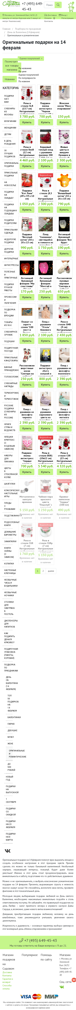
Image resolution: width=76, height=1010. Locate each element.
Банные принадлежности (8, 368)
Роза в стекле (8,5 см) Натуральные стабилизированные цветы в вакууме (49, 198)
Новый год (9, 778)
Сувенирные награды (8, 385)
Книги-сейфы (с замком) (8, 552)
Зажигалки (8, 541)
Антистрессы (8, 265)
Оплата (47, 18)
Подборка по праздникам (28, 28)
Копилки (8, 563)
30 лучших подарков (8, 153)
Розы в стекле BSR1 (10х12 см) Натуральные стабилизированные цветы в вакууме (49, 461)
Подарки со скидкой (9, 811)
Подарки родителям (8, 221)
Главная (6, 28)
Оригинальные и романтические (11, 754)
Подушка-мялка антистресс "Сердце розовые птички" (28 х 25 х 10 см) (27, 461)
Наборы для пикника (8, 458)
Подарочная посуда (8, 349)
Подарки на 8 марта (9, 837)
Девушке (10, 730)
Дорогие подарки (8, 250)
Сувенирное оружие (8, 333)
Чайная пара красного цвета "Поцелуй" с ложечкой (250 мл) (45, 503)
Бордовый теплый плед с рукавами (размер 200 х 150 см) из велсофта (45, 153)
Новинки (10, 79)
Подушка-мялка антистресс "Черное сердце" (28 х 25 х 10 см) (45, 110)
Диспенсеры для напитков (8, 624)
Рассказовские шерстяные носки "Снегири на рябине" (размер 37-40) (28, 373)
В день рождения (8, 142)
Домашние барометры (8, 533)
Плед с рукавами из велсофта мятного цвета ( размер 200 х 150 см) (64, 417)
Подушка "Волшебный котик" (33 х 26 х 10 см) (64, 194)
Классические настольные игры (8, 493)
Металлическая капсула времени (28, 499)
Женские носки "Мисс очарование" (64, 106)
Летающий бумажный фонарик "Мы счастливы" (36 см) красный (27, 285)
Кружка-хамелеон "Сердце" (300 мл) (64, 500)
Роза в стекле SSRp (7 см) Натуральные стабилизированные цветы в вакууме (49, 548)
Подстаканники (8, 516)
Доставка (52, 15)
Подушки (8, 341)
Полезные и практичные (8, 275)
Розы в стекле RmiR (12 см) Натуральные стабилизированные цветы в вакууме (31, 155)
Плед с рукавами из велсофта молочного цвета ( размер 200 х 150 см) (64, 373)
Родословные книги (8, 523)
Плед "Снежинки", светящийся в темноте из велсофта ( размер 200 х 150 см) (45, 242)
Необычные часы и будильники (8, 583)
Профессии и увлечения (8, 300)
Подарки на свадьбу (8, 195)
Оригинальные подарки (8, 164)
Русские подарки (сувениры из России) (8, 411)
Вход (64, 15)
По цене (22, 71)
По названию (25, 68)
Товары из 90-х (8, 323)
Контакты (48, 21)
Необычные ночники (8, 594)
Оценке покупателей (29, 74)
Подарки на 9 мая (8, 99)
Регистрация (67, 18)
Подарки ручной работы (8, 287)
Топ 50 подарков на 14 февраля (10, 703)
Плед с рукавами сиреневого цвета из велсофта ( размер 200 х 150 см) (45, 417)
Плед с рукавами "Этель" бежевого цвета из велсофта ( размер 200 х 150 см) (45, 331)
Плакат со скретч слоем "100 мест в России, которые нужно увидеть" (27, 331)
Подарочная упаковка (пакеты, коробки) (8, 653)
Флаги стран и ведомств (8, 427)
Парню (10, 724)
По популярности (27, 78)
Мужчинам (8, 121)
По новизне (24, 81)
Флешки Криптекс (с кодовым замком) (8, 443)
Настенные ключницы (8, 571)
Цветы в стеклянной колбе (8, 472)
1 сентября (9, 800)
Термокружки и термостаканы (8, 396)
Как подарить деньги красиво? (8, 638)
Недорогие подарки (8, 241)
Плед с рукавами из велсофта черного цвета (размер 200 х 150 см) (27, 417)
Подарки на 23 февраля (9, 824)
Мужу (10, 737)
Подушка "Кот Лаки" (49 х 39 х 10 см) (27, 194)
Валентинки (10, 717)
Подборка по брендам (8, 312)
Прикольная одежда (8, 231)
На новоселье (8, 184)
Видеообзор (46, 175)
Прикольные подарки (8, 174)
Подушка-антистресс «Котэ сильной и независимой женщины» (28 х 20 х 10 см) (45, 375)
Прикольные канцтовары (8, 359)
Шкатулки (8, 484)
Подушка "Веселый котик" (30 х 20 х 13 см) (27, 238)
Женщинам (8, 128)
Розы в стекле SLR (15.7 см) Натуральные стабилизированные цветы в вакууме (31, 111)
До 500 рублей (10, 767)
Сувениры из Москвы (8, 111)
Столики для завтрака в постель (8, 608)
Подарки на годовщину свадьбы (8, 209)
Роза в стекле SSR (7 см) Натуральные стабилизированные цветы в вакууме (31, 548)
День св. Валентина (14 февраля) (23, 32)
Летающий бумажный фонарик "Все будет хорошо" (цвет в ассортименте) (65, 242)
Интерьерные (8, 258)
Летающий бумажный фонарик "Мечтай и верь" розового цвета (46, 286)
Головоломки (8, 377)
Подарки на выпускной (9, 789)
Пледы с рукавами (8, 506)
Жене (10, 743)
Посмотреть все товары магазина (12, 65)
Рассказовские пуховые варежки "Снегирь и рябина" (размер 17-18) (65, 286)
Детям (7, 134)
